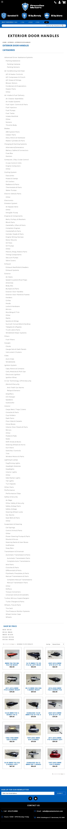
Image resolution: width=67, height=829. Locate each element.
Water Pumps (11, 190)
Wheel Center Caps (13, 614)
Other (8, 92)
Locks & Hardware (13, 306)
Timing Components (13, 255)
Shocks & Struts (12, 539)
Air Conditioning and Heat (14, 71)
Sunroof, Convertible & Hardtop (18, 324)
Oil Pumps (10, 246)
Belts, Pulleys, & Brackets (15, 219)
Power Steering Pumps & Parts (18, 536)
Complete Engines (13, 228)
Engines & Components (13, 216)
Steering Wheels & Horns (15, 445)
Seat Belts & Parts (13, 518)
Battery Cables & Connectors (17, 150)
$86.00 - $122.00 (8, 634)
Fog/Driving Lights (13, 463)
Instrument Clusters (14, 352)
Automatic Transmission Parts (18, 558)
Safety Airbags (11, 509)
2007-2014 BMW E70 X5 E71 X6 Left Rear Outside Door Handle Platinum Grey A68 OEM (55, 664)
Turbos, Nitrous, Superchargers (16, 598)
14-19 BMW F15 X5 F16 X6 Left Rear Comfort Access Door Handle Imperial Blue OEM (33, 664)
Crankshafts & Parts (13, 231)
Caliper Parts (11, 135)
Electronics (8, 200)
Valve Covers (11, 260)
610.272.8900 (13, 811)
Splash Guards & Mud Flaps (16, 280)
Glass (6, 355)
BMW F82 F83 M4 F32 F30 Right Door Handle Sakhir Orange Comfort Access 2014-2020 (12, 664)
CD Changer (10, 397)
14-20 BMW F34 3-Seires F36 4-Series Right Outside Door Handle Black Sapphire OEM (12, 714)
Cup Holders (11, 415)
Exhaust (7, 264)
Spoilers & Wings (12, 321)
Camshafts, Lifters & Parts (15, 225)
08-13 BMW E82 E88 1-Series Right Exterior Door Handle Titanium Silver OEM (33, 689)
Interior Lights (11, 472)
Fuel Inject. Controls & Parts (17, 104)
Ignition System (10, 365)
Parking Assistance (13, 61)
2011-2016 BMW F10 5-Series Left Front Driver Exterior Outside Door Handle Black (55, 739)
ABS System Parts (13, 132)
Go (46, 22)
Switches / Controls (13, 450)
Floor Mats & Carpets (14, 421)
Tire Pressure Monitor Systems (18, 611)
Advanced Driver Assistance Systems (18, 57)
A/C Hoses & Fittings (13, 80)
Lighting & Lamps (11, 460)
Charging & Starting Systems (15, 144)
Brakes (7, 128)
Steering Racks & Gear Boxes (17, 542)
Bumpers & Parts (12, 289)
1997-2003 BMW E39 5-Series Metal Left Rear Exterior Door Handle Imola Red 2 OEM (55, 763)
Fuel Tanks (10, 113)
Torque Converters (13, 592)
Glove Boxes (10, 424)
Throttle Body (11, 125)
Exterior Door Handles (22, 42)
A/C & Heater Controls (14, 74)
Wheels (9, 617)
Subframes (10, 545)
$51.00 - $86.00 (7, 632)
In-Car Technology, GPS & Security (17, 381)
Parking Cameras (13, 64)
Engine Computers (13, 166)
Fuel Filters (10, 339)
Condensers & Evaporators (16, 86)
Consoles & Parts (12, 412)
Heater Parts (11, 89)
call (55, 2)
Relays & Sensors (13, 390)
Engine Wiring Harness (14, 237)
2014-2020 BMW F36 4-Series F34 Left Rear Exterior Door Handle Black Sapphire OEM (55, 689)
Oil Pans (9, 243)
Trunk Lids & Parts (13, 330)
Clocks (8, 346)
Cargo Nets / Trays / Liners (16, 409)
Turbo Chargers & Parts (15, 601)
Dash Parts (10, 418)
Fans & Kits (10, 175)
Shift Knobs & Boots (13, 442)
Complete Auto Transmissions (18, 561)
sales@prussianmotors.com (52, 811)
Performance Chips (13, 493)
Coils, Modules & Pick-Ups (16, 371)
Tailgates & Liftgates (14, 327)
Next (13, 644)
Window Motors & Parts (15, 456)
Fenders (9, 297)
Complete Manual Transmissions (19, 580)
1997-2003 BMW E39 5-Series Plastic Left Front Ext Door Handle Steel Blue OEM (33, 739)
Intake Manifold (12, 116)
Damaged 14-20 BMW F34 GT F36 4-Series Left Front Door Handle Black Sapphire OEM (33, 714)
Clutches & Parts (12, 567)
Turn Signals (11, 484)
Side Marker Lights (13, 478)
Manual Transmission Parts (17, 583)
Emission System (10, 203)
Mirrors (8, 309)
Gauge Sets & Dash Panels (16, 349)
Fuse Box (9, 153)
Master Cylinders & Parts (15, 141)
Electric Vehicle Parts (12, 194)
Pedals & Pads (11, 436)
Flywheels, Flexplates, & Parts (17, 573)
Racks (8, 318)
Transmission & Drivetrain (14, 551)
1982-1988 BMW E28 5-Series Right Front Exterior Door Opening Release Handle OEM (12, 739)
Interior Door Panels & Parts (17, 427)
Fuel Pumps (10, 110)
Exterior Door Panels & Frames (17, 294)
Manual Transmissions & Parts (17, 576)
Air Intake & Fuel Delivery (14, 95)
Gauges (7, 343)
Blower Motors (11, 83)
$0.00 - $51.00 (7, 629)
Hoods (8, 303)
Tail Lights (10, 481)
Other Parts (9, 487)
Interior (7, 406)
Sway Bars (10, 548)
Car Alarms (10, 515)
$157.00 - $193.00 (8, 639)
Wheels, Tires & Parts (12, 605)
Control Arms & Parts (14, 530)
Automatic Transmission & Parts (18, 555)
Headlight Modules (13, 466)
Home (4, 42)
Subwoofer (10, 403)
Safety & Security (11, 497)
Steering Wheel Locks (14, 512)
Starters (9, 156)
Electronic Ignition (13, 374)
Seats (8, 439)
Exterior (10, 42)
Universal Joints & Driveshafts (17, 595)
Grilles (8, 300)
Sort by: (48, 644)
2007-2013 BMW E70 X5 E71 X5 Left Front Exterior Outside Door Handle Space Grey (55, 714)
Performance (9, 490)
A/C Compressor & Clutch (15, 77)
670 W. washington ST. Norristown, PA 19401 (49, 817)
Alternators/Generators (15, 147)
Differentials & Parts (13, 570)
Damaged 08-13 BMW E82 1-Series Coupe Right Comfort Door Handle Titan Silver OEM (33, 763)
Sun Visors (10, 448)
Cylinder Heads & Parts (15, 234)
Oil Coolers (10, 181)
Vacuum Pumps (12, 257)
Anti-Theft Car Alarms (15, 387)
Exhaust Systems (12, 270)
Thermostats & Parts (14, 187)
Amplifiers (10, 394)
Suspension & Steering (13, 524)
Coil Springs (10, 527)
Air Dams (9, 277)
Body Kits (9, 286)
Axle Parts (10, 564)
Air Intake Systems (13, 101)
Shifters (9, 589)
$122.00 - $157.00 (8, 637)
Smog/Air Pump (12, 212)
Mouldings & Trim (12, 312)
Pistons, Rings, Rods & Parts (16, 252)
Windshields (10, 362)
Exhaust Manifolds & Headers (17, 267)
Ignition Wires (11, 377)
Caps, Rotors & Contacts (15, 368)
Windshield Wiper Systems (16, 333)
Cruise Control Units (13, 163)
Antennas (9, 283)
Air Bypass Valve (12, 207)
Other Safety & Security (15, 503)
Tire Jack (9, 608)
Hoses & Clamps (12, 178)
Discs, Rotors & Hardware (15, 138)
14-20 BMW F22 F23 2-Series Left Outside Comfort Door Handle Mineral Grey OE (12, 763)
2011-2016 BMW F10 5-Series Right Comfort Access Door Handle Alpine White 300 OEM (12, 689)
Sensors (9, 122)
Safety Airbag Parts (13, 506)
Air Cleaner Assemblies (14, 99)
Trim (7, 453)
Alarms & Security (12, 384)
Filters (6, 336)
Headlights (10, 469)
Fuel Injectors (11, 107)
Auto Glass (10, 359)
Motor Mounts (11, 240)
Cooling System (10, 172)
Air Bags (9, 500)
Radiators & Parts (12, 184)
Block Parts (10, 222)
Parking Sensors (13, 67)
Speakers (9, 400)
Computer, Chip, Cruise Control (16, 159)
